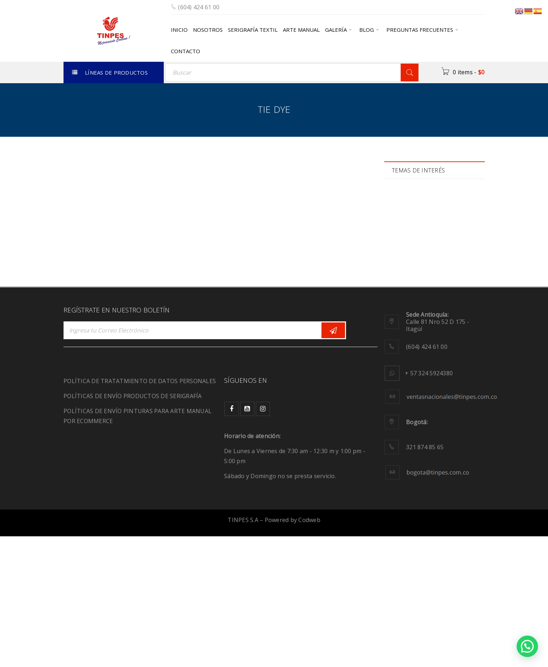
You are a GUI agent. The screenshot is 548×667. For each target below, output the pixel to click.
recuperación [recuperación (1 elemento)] (415, 341)
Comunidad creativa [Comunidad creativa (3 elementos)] (423, 236)
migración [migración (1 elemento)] (411, 311)
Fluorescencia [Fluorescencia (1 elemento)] (416, 266)
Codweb (309, 651)
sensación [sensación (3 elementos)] (411, 356)
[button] (527, 646)
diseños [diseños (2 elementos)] (409, 251)
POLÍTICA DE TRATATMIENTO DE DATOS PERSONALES (140, 512)
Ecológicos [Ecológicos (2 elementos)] (450, 251)
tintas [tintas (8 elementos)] (406, 386)
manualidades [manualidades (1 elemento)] (416, 296)
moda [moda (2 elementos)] (449, 311)
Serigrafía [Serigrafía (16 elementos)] (455, 356)
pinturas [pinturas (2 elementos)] (409, 326)
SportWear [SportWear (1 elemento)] (412, 371)
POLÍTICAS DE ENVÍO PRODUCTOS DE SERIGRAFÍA (133, 527)
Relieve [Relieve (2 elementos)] (458, 341)
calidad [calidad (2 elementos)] (408, 221)
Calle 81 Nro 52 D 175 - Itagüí (437, 452)
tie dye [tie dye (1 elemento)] (452, 371)
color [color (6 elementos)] (442, 221)
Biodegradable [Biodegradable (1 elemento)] (417, 206)
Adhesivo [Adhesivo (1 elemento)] (410, 191)
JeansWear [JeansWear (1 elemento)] (412, 281)
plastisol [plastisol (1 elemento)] (448, 326)
